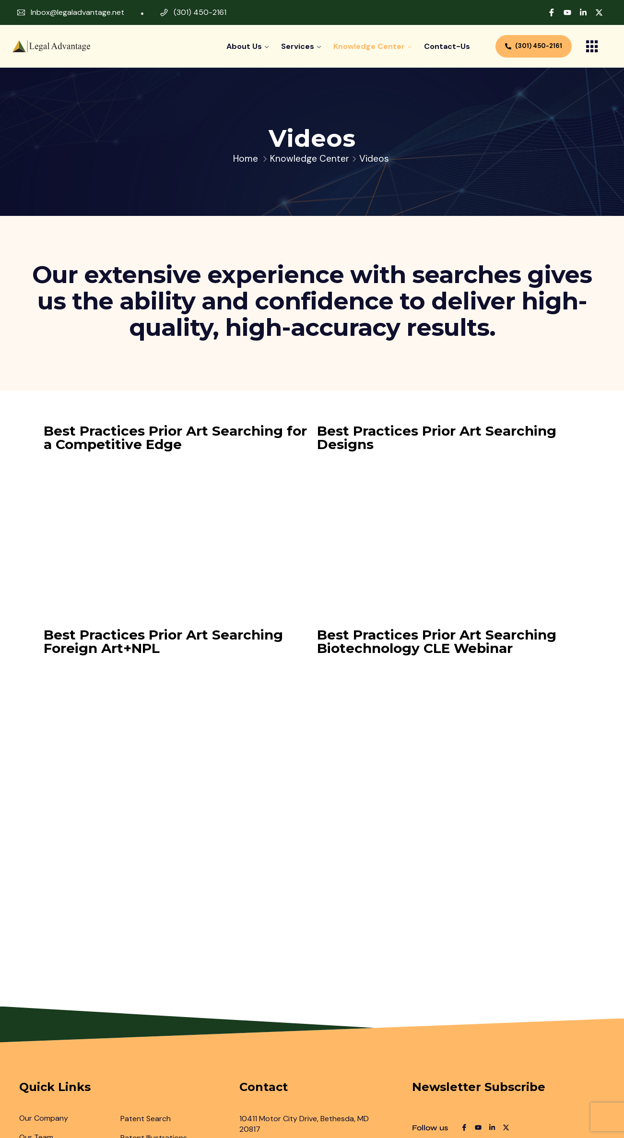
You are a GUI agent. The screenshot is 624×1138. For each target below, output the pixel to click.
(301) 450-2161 (200, 12)
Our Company (43, 1118)
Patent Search (145, 1119)
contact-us (447, 46)
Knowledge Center (369, 46)
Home (245, 159)
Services (297, 46)
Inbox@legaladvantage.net (77, 12)
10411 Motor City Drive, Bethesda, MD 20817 (304, 1124)
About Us (244, 46)
